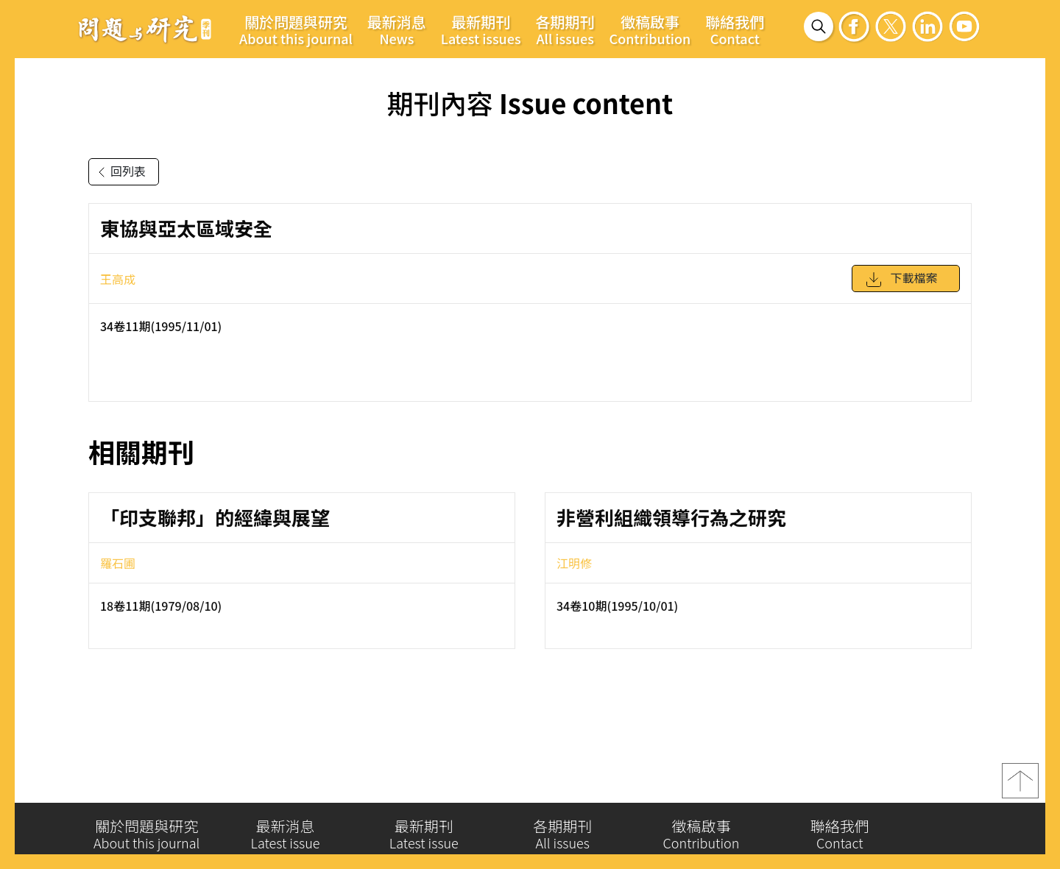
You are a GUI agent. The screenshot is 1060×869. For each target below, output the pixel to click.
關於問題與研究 (296, 29)
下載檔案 (901, 285)
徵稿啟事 (650, 29)
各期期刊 (565, 29)
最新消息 (396, 29)
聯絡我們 (734, 29)
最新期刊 (481, 29)
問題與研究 (145, 29)
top (1020, 785)
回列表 (119, 172)
